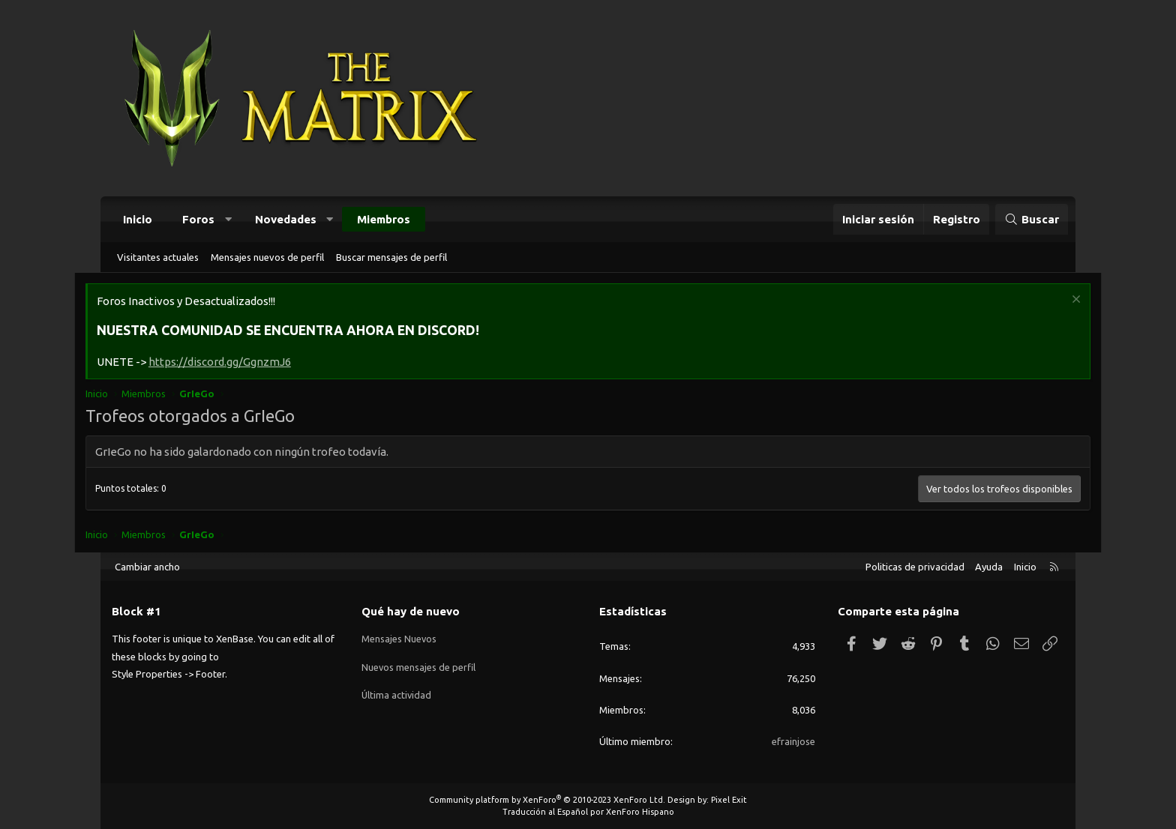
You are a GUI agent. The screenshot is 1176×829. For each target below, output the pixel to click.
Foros (198, 219)
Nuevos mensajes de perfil (419, 665)
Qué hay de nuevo (411, 612)
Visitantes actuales (158, 257)
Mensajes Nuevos (399, 638)
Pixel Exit (729, 799)
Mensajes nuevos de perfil (267, 257)
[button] (228, 219)
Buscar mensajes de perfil (391, 257)
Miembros (383, 219)
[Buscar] (1031, 219)
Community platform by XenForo (547, 799)
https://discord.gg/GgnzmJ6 (247, 362)
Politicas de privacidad (915, 566)
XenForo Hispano (640, 811)
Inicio (137, 219)
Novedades (285, 219)
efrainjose (793, 741)
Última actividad (397, 692)
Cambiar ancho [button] (147, 566)
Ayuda (989, 566)
